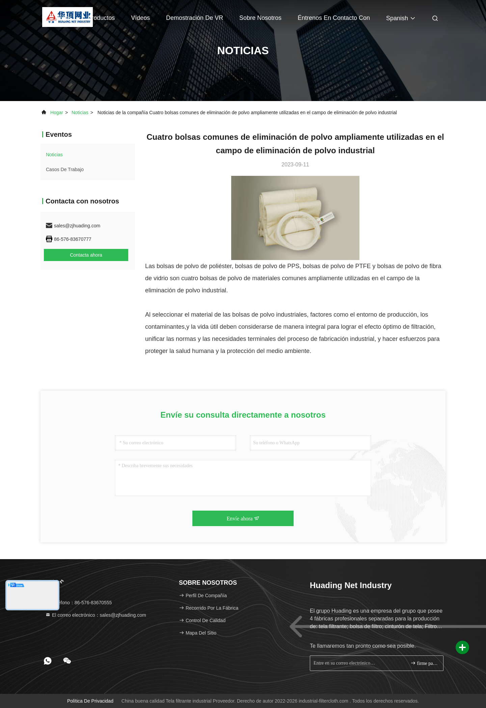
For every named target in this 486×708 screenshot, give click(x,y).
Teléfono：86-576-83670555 (78, 602)
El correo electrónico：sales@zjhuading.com (95, 615)
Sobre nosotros (260, 17)
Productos (101, 17)
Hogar (63, 17)
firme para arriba (424, 663)
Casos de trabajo (65, 169)
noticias (80, 112)
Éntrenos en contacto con (334, 17)
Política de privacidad (90, 701)
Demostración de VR (194, 17)
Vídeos (140, 17)
